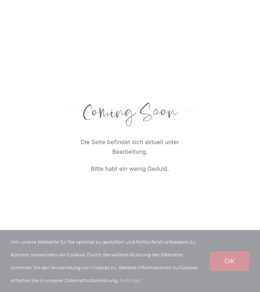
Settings (131, 280)
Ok (229, 261)
